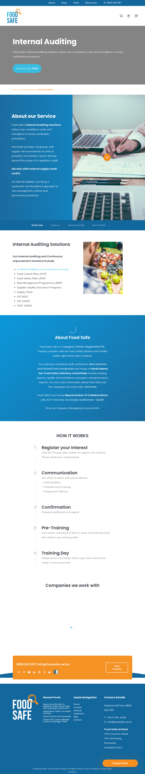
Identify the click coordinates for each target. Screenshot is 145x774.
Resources (91, 2)
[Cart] (128, 15)
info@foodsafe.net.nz (54, 664)
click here (90, 387)
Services (78, 710)
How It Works (99, 225)
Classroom (79, 714)
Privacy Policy (106, 769)
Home (15, 89)
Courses (78, 707)
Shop (64, 2)
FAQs (76, 2)
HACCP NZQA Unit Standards (57, 716)
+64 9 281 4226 (116, 717)
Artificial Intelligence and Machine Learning (42, 269)
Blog (76, 717)
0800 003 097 (112, 2)
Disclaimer (72, 772)
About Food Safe (76, 225)
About (51, 2)
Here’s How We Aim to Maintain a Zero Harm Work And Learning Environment (56, 706)
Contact (78, 720)
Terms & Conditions (91, 769)
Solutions (55, 225)
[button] (136, 15)
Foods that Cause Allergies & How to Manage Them (56, 721)
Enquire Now (120, 763)
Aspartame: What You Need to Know (57, 712)
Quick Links (37, 225)
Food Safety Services (27, 89)
